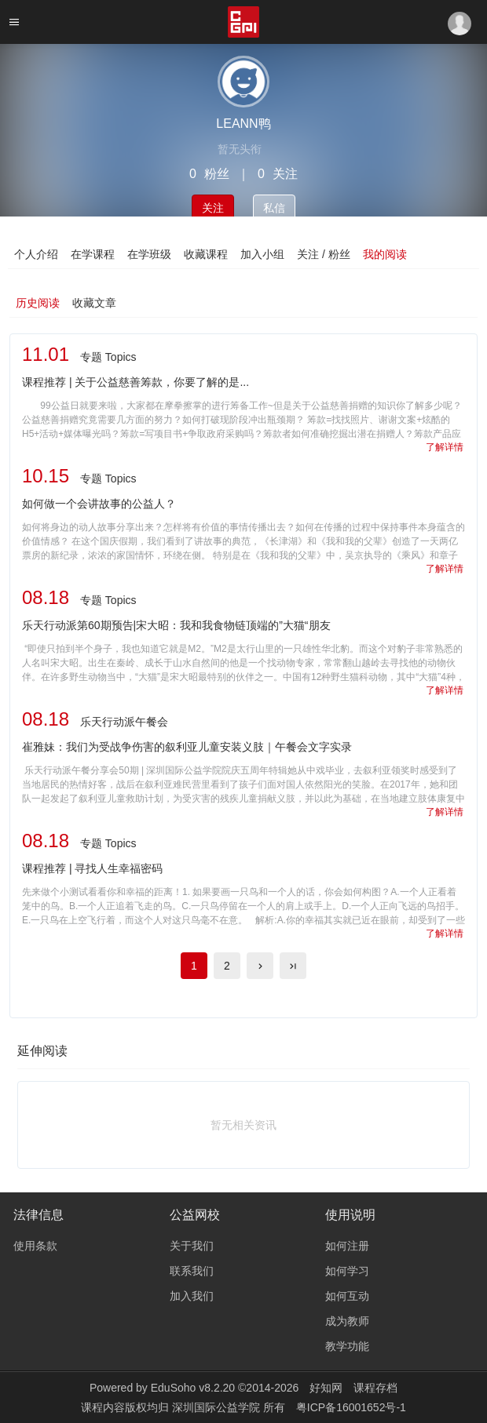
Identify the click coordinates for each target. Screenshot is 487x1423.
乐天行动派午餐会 (124, 721)
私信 (274, 208)
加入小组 (262, 254)
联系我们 (192, 1271)
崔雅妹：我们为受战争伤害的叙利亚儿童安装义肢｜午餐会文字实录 (187, 747)
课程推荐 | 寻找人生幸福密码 (92, 868)
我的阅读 (385, 254)
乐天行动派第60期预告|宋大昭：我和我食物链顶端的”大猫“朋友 (176, 625)
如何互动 (347, 1296)
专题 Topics (108, 357)
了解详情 (444, 447)
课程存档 (375, 1387)
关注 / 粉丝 (323, 254)
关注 (213, 208)
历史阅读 (38, 303)
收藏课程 (206, 254)
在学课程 (93, 254)
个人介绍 (36, 254)
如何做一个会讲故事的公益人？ (99, 503)
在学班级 (149, 254)
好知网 (325, 1387)
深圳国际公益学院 (217, 1407)
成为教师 (347, 1321)
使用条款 (35, 1245)
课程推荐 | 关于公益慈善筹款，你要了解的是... (135, 382)
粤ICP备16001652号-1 (351, 1407)
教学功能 (347, 1346)
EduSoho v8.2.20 (193, 1387)
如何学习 (347, 1271)
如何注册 (347, 1245)
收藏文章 (94, 303)
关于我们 (192, 1245)
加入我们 (192, 1296)
